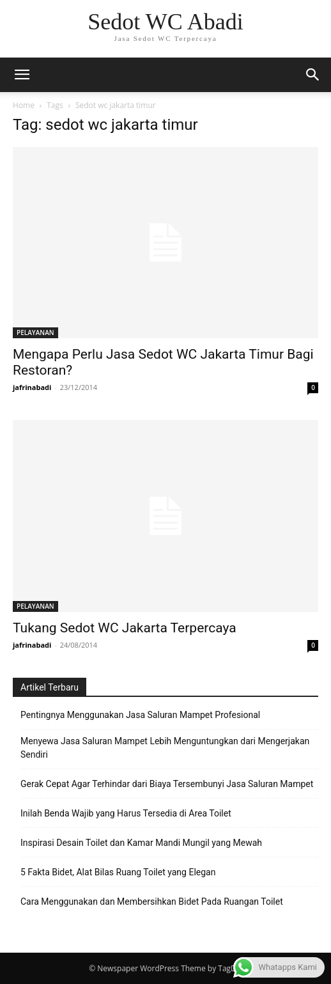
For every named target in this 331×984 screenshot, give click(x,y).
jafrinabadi (32, 387)
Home (24, 105)
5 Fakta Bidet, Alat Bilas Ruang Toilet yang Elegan (117, 872)
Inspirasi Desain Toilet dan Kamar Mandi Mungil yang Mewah (141, 843)
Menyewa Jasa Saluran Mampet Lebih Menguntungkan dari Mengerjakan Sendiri (164, 748)
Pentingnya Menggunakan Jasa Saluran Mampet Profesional (140, 715)
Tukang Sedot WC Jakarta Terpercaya (124, 628)
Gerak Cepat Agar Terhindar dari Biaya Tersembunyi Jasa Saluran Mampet (166, 784)
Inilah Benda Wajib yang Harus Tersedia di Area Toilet (125, 813)
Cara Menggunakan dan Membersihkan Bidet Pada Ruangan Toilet (151, 901)
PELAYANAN (35, 332)
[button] (313, 75)
